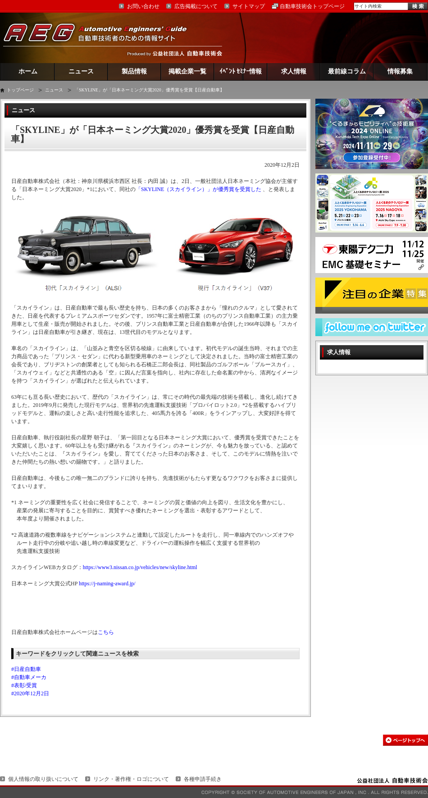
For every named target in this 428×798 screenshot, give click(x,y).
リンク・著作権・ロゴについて (131, 779)
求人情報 (293, 71)
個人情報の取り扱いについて (43, 779)
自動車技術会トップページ (312, 6)
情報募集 (400, 71)
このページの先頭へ (405, 740)
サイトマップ (248, 6)
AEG (100, 37)
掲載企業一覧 (187, 71)
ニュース (81, 71)
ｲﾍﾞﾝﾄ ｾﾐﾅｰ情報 (240, 71)
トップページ (20, 89)
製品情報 (134, 71)
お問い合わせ (143, 6)
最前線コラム (347, 71)
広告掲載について (196, 6)
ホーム (27, 71)
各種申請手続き (203, 779)
